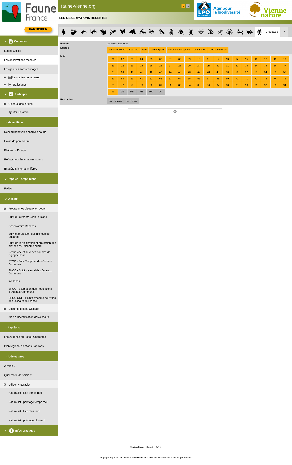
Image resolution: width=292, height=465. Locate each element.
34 (256, 65)
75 (284, 78)
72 (256, 78)
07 (170, 59)
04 (141, 59)
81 (160, 85)
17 (265, 59)
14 (237, 59)
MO (151, 91)
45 (179, 72)
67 (208, 78)
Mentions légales (137, 447)
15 (246, 59)
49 (218, 72)
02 (122, 59)
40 (132, 72)
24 (141, 65)
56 (284, 72)
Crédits (159, 447)
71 (246, 78)
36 (275, 65)
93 (275, 85)
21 (113, 65)
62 (160, 78)
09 (189, 59)
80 (151, 85)
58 (122, 78)
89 (237, 85)
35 (265, 65)
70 (237, 78)
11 (208, 59)
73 (265, 78)
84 (189, 85)
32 (237, 65)
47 (199, 72)
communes (200, 49)
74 (275, 78)
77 (122, 85)
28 (179, 65)
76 (113, 85)
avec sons (131, 101)
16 (256, 59)
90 (246, 85)
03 (132, 59)
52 (246, 72)
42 (151, 72)
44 (170, 72)
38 (113, 72)
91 (256, 85)
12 (218, 59)
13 (227, 59)
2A (198, 65)
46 (189, 72)
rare (144, 49)
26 (160, 65)
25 (151, 65)
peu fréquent (157, 49)
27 (170, 65)
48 (208, 72)
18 (275, 59)
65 (189, 78)
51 (237, 72)
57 (113, 78)
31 (227, 65)
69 (227, 78)
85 (199, 85)
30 (218, 65)
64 (179, 78)
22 (122, 65)
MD (132, 91)
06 (160, 59)
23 (132, 65)
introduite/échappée (179, 49)
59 (132, 78)
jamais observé (117, 49)
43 (160, 72)
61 (151, 78)
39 (122, 72)
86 (208, 85)
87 (218, 85)
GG (122, 91)
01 (113, 59)
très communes (218, 49)
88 (227, 85)
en (188, 6)
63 (170, 78)
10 (199, 59)
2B (208, 65)
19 (284, 59)
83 (179, 85)
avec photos (115, 101)
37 (284, 65)
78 (132, 85)
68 (218, 78)
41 (141, 72)
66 (199, 78)
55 (275, 72)
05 (151, 59)
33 (246, 65)
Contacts (150, 447)
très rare (133, 49)
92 (265, 85)
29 (189, 65)
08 (179, 59)
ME (141, 91)
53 (256, 72)
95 (113, 91)
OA (160, 91)
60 (141, 78)
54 (265, 72)
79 (141, 85)
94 (284, 85)
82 (170, 85)
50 (227, 72)
